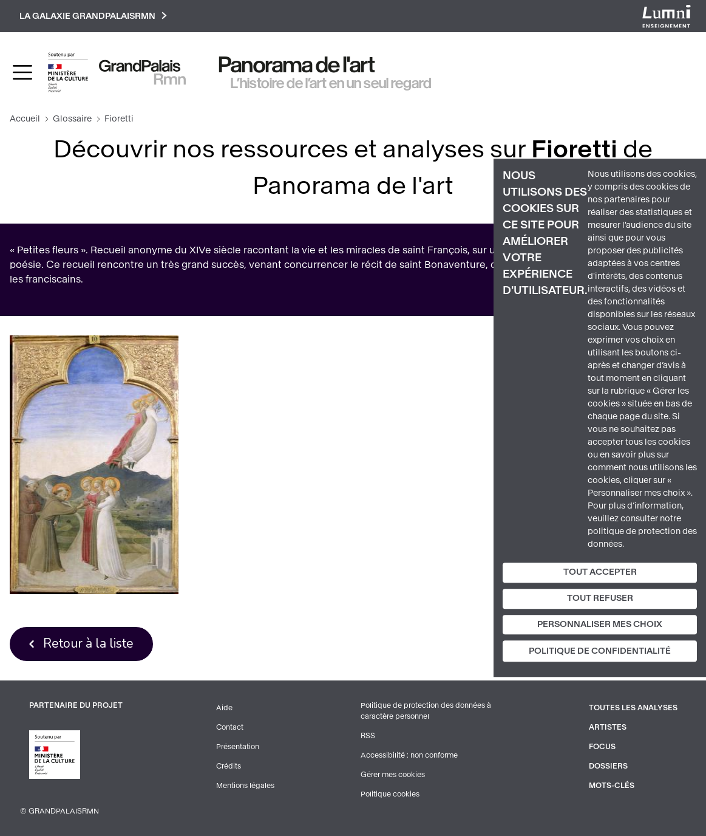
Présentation (237, 746)
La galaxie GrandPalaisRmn (93, 16)
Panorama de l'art (297, 65)
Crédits (228, 766)
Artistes (607, 727)
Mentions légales (245, 785)
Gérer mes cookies (393, 774)
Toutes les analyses (633, 707)
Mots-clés (611, 785)
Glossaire (72, 118)
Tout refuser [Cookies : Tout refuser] (600, 598)
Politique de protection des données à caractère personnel (426, 711)
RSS (368, 735)
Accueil (25, 118)
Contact (229, 727)
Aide (224, 707)
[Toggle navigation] (22, 72)
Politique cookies (390, 794)
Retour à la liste (88, 643)
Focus (602, 746)
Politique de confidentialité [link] (600, 651)
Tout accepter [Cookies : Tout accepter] (600, 572)
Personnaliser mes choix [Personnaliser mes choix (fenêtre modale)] (599, 624)
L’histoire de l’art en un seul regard (331, 83)
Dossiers (608, 766)
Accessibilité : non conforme (409, 755)
